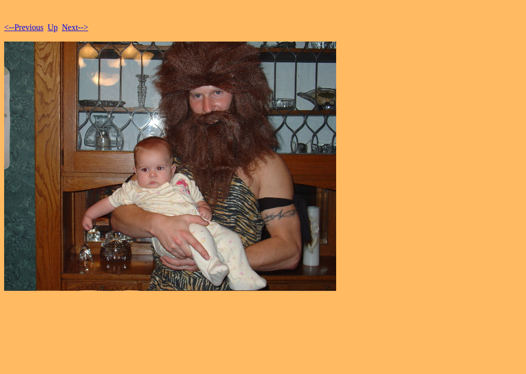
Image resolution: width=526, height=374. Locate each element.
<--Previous (24, 27)
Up (53, 27)
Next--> (75, 27)
